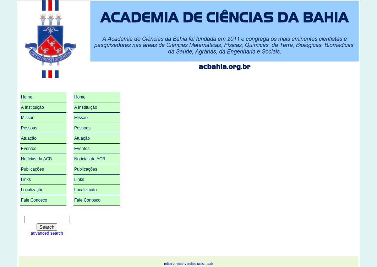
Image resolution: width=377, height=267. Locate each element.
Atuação (29, 138)
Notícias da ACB (36, 158)
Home (26, 97)
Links (26, 179)
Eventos (28, 148)
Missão (27, 117)
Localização (32, 189)
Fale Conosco (34, 200)
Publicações (32, 169)
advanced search (47, 233)
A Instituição (32, 107)
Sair (210, 264)
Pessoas (29, 128)
